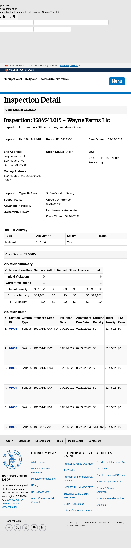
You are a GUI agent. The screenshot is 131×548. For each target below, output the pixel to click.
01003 (13, 368)
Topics (59, 440)
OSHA (9, 440)
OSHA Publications (74, 504)
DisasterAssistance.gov (43, 478)
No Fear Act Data (40, 492)
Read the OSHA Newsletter (78, 487)
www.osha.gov (9, 507)
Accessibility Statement (108, 481)
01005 (13, 407)
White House (38, 462)
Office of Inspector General (78, 510)
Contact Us (95, 440)
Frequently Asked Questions (79, 463)
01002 (13, 348)
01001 (13, 328)
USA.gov (35, 485)
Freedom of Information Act (110, 462)
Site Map (101, 505)
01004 (13, 387)
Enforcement (42, 440)
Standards (24, 440)
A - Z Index (69, 470)
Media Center (75, 440)
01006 (13, 427)
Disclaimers (102, 468)
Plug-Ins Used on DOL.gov (110, 475)
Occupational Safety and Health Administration (36, 79)
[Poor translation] (12, 17)
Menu (117, 81)
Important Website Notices (110, 498)
